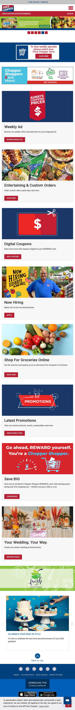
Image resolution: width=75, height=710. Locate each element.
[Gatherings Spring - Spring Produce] (37, 22)
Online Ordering (41, 675)
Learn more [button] (44, 706)
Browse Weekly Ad (15, 139)
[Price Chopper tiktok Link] (54, 669)
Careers (16, 675)
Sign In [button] (70, 14)
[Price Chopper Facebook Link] (21, 669)
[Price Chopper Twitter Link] (27, 669)
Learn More (12, 496)
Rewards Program (56, 675)
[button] (16, 14)
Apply (9, 315)
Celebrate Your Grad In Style (24, 634)
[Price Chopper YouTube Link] (41, 669)
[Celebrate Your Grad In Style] (37, 613)
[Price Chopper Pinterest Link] (34, 669)
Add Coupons (13, 257)
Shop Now (11, 198)
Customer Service (27, 675)
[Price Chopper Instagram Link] (48, 669)
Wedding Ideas (13, 557)
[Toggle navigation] (70, 8)
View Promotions (14, 433)
